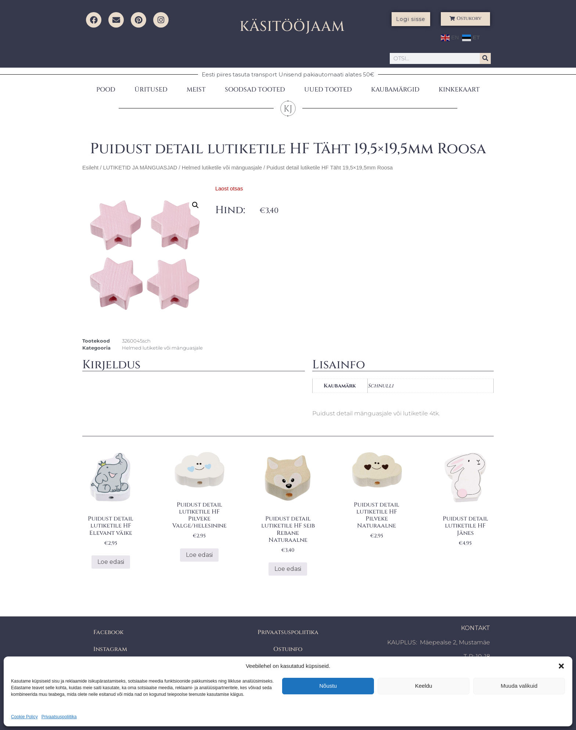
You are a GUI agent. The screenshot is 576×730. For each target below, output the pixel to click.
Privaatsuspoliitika (59, 716)
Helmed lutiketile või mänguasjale (222, 168)
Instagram (110, 649)
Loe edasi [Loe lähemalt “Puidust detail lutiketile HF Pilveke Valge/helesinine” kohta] (199, 554)
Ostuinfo (287, 649)
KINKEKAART (459, 89)
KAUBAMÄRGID (395, 89)
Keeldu (423, 686)
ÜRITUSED (151, 89)
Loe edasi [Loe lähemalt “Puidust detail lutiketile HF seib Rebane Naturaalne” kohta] (287, 568)
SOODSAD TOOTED (255, 89)
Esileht (90, 168)
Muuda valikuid (519, 686)
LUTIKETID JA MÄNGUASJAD (140, 168)
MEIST (196, 89)
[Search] (485, 58)
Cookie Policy (24, 716)
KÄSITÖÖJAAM (292, 26)
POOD (105, 89)
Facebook (108, 632)
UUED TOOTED (328, 89)
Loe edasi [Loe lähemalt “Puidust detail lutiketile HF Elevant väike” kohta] (110, 561)
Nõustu (328, 686)
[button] (561, 666)
